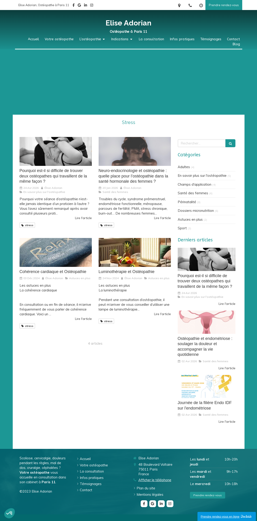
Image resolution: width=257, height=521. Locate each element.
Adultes (184, 167)
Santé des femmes (193, 193)
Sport (182, 228)
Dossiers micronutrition (196, 210)
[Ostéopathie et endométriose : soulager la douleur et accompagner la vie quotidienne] (206, 322)
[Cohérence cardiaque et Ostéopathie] (56, 252)
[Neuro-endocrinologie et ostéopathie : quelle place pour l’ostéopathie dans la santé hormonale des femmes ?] (135, 151)
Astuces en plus (190, 219)
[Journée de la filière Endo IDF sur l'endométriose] (206, 386)
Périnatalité (187, 202)
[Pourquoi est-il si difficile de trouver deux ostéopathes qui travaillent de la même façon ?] (56, 151)
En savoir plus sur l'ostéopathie (202, 175)
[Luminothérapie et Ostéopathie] (135, 252)
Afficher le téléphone (154, 480)
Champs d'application (194, 184)
